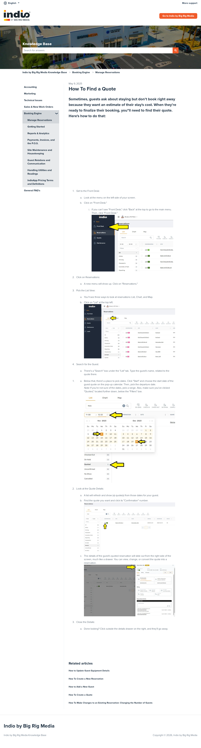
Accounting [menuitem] (30, 87)
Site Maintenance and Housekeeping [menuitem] (39, 152)
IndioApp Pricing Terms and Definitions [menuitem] (40, 182)
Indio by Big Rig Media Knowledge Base (44, 72)
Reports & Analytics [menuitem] (38, 133)
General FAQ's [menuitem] (32, 190)
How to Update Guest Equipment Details (89, 670)
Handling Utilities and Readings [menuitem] (39, 172)
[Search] (176, 50)
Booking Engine (81, 72)
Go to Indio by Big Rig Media (178, 15)
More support (189, 3)
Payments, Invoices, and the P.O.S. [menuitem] (41, 141)
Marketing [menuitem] (30, 93)
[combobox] (97, 50)
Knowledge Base (37, 44)
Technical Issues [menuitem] (33, 100)
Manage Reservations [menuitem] (39, 120)
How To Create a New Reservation (86, 678)
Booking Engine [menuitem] (33, 113)
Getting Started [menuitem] (36, 126)
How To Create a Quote (80, 695)
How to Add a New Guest (81, 686)
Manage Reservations (107, 72)
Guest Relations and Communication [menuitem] (38, 162)
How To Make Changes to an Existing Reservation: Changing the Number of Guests (110, 703)
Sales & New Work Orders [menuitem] (38, 106)
